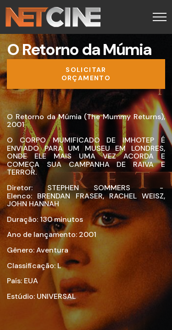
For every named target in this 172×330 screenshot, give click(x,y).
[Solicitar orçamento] (86, 74)
